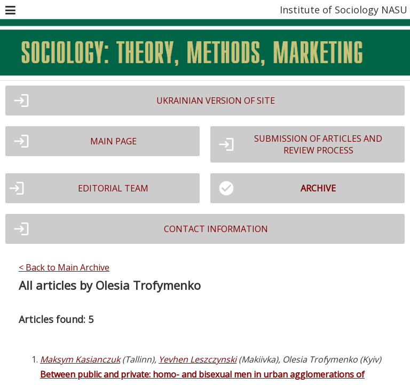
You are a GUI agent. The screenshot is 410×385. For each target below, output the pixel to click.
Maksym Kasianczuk (80, 359)
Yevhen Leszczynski (197, 359)
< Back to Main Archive (64, 267)
